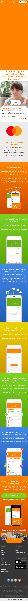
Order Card (23, 1)
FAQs (16, 550)
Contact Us (3, 562)
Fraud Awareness (5, 571)
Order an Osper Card (20, 552)
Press (2, 554)
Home (14, 2)
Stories (3, 552)
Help (2, 560)
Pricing (17, 548)
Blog (2, 548)
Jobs (2, 550)
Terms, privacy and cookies (5, 565)
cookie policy (19, 599)
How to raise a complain (4, 568)
